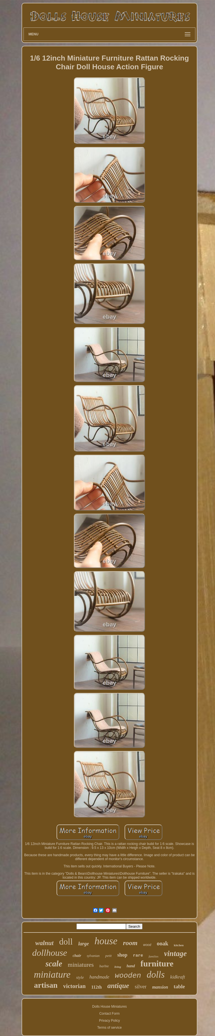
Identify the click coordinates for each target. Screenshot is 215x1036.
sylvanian (93, 956)
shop (122, 955)
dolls (156, 975)
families (153, 956)
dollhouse (49, 953)
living (117, 966)
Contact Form (109, 1014)
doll (66, 942)
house (106, 941)
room (130, 943)
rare (138, 955)
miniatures (81, 964)
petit (108, 956)
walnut (44, 943)
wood (147, 945)
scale (53, 963)
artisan (46, 985)
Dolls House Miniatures (109, 1007)
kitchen (179, 945)
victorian (74, 986)
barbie (104, 966)
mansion (160, 987)
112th (96, 987)
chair (77, 956)
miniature (52, 974)
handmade (99, 977)
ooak (162, 943)
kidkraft (177, 977)
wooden (128, 975)
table (179, 986)
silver (140, 986)
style (80, 977)
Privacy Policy (109, 1021)
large (83, 944)
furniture (157, 963)
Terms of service (109, 1028)
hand (131, 966)
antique (118, 985)
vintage (175, 953)
